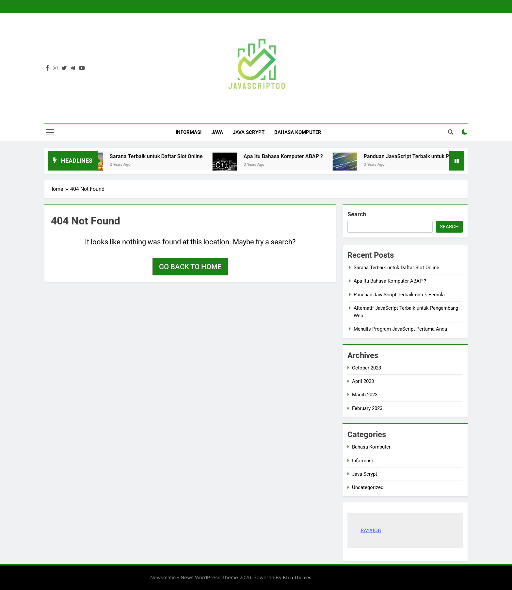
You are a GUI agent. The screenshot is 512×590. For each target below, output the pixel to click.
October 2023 (366, 368)
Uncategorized (367, 487)
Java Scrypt (248, 132)
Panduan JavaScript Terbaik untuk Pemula (421, 156)
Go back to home (190, 267)
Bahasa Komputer (297, 132)
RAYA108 (370, 530)
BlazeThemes (297, 577)
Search (356, 214)
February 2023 (367, 408)
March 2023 (364, 395)
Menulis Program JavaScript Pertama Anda (400, 329)
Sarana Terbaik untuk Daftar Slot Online (163, 156)
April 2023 (363, 381)
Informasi (188, 132)
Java (217, 132)
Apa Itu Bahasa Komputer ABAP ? (290, 156)
